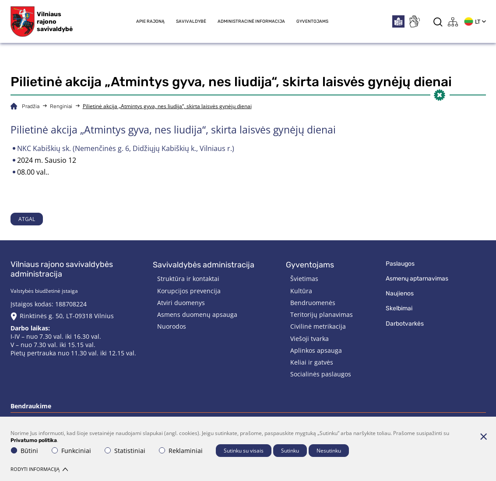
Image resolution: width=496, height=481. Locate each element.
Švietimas (304, 278)
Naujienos (400, 293)
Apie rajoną (150, 21)
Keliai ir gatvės (311, 362)
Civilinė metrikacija (318, 326)
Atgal (26, 219)
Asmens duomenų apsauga (197, 314)
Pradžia (30, 106)
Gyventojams (312, 21)
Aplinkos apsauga (316, 350)
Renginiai (61, 106)
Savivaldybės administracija (203, 265)
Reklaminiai (181, 450)
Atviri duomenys (181, 302)
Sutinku (290, 450)
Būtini (24, 450)
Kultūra (301, 291)
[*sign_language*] (414, 21)
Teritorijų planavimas (321, 314)
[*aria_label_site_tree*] (453, 21)
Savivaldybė (191, 21)
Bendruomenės (312, 302)
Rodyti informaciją (39, 469)
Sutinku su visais (244, 450)
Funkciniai (71, 450)
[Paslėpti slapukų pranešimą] (483, 436)
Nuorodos (171, 326)
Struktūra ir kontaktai (188, 278)
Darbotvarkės (405, 323)
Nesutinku (329, 450)
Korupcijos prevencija (189, 291)
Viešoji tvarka (309, 338)
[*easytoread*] (398, 21)
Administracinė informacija (251, 21)
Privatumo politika (34, 440)
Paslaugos (400, 263)
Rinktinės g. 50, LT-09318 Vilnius (67, 316)
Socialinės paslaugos (320, 374)
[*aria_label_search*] (438, 21)
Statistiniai (125, 450)
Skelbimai (399, 308)
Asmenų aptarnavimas (417, 278)
